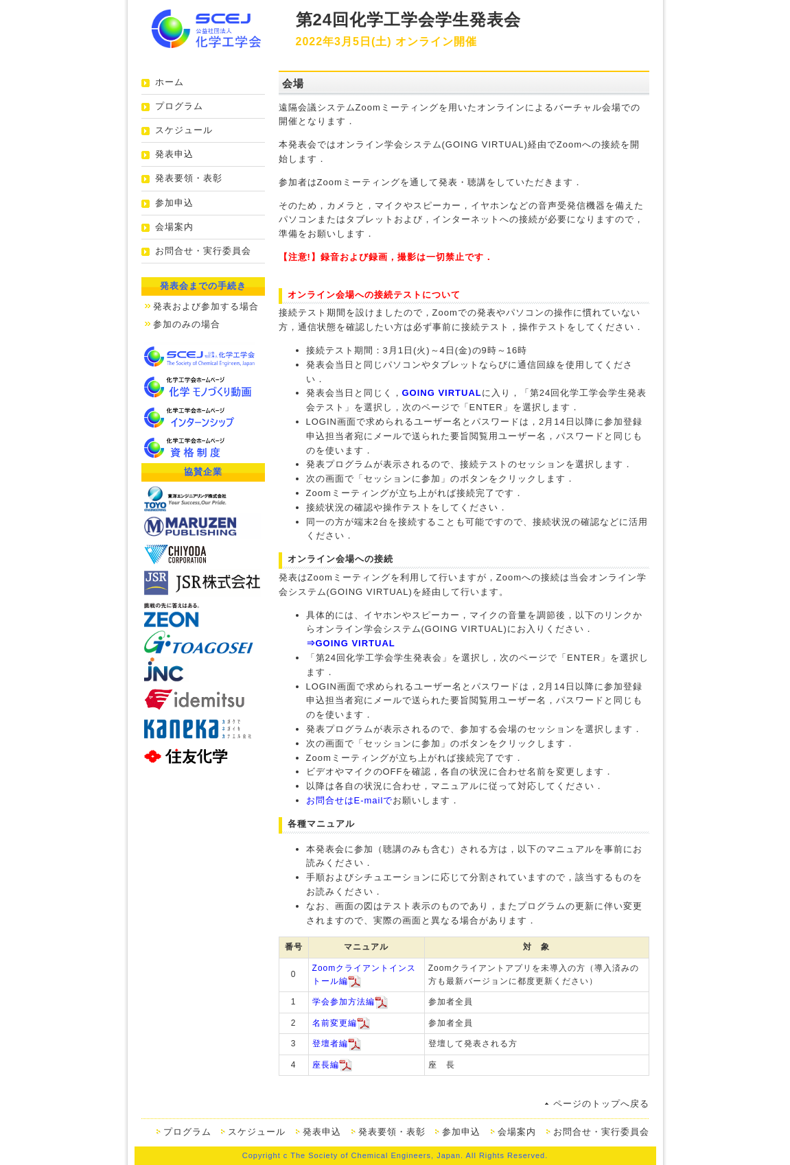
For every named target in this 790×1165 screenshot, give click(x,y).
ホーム (169, 82)
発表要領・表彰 (188, 178)
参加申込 (174, 203)
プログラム (179, 106)
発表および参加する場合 (206, 306)
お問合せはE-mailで (349, 800)
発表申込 (174, 154)
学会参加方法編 (343, 1002)
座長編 (325, 1065)
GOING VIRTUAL (442, 393)
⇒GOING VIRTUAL (350, 643)
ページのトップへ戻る (601, 1103)
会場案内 (174, 227)
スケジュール (184, 130)
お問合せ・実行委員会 (203, 251)
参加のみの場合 (186, 324)
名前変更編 (334, 1023)
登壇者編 (330, 1044)
